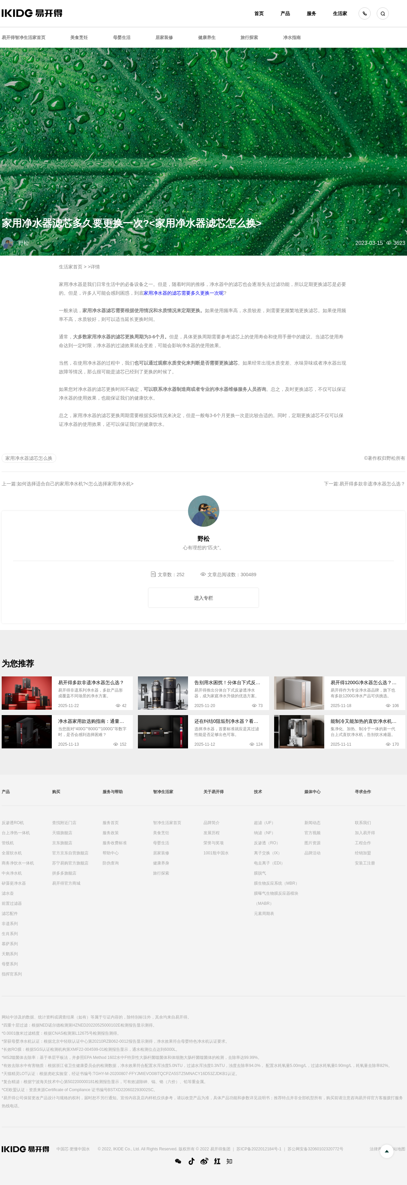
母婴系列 (10, 964)
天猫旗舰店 (62, 832)
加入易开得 (365, 832)
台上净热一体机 (16, 832)
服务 (311, 13)
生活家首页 (70, 266)
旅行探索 (249, 37)
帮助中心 (111, 853)
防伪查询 (111, 863)
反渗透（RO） (267, 843)
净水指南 (292, 37)
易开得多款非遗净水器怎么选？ (372, 483)
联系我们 (363, 822)
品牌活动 (312, 853)
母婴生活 (122, 37)
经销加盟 (363, 853)
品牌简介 (212, 822)
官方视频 (312, 832)
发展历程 (212, 832)
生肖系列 (10, 933)
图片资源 (312, 843)
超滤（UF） (264, 822)
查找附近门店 (64, 822)
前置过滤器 (12, 903)
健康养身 (161, 863)
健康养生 (207, 37)
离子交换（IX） (268, 853)
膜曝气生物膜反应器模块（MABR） (276, 898)
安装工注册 (365, 863)
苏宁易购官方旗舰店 (70, 863)
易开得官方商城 (66, 883)
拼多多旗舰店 (64, 873)
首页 (259, 13)
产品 (285, 13)
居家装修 (164, 37)
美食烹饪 (79, 37)
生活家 (340, 13)
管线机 (8, 843)
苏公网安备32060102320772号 (315, 1149)
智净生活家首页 (167, 822)
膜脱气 (260, 873)
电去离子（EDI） (269, 863)
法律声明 (378, 1149)
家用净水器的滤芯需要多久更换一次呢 (184, 293)
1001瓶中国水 (216, 853)
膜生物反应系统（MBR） (276, 883)
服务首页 (111, 822)
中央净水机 (12, 873)
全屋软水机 (12, 853)
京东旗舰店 (62, 843)
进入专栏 (203, 598)
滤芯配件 (10, 913)
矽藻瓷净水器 (14, 883)
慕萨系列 (10, 943)
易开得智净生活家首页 (23, 37)
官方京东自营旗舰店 (70, 853)
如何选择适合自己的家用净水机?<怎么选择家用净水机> (75, 483)
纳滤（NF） (264, 832)
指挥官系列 (12, 974)
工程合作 (363, 843)
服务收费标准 (115, 843)
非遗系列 (10, 923)
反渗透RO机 (13, 822)
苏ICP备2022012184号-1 (258, 1149)
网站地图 (397, 1149)
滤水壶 (8, 893)
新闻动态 (312, 822)
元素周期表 (264, 913)
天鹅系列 (10, 954)
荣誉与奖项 (214, 843)
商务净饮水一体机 (18, 863)
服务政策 (111, 832)
